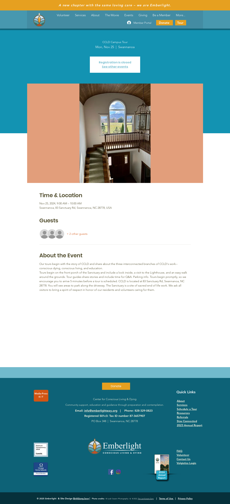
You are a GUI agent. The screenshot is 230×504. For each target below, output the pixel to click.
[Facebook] (111, 472)
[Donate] (164, 22)
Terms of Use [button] (166, 498)
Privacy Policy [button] (185, 498)
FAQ (179, 451)
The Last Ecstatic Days (146, 499)
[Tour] (180, 22)
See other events (115, 67)
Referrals (182, 417)
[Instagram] (118, 472)
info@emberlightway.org (100, 410)
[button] (129, 15)
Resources (183, 413)
